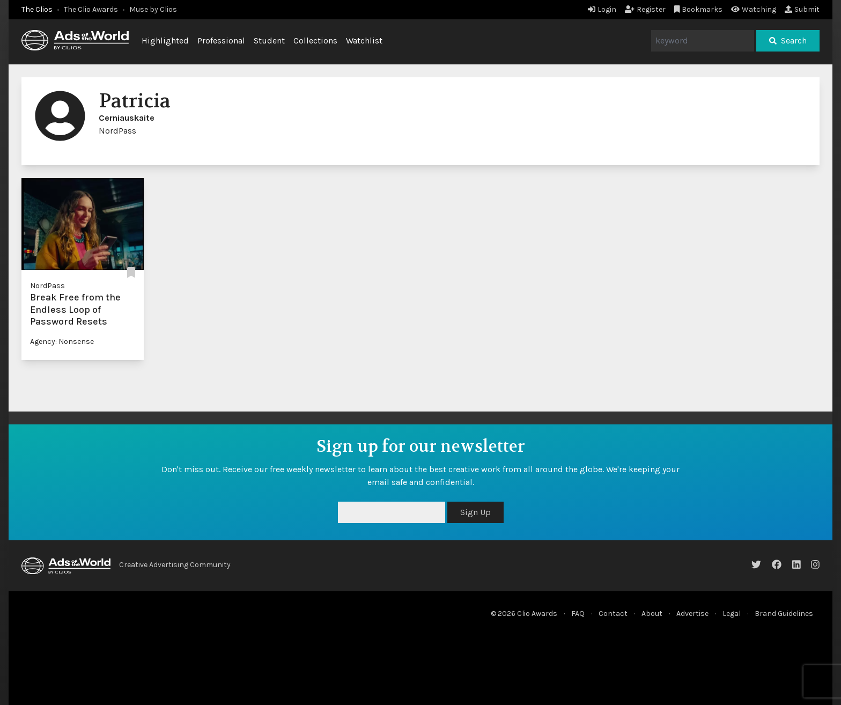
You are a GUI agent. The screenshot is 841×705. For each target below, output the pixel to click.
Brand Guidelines (784, 613)
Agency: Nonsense (62, 341)
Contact (613, 613)
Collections (315, 40)
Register (645, 9)
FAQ (578, 613)
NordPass (47, 285)
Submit (802, 9)
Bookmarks (698, 9)
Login (602, 9)
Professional (221, 40)
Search (788, 40)
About (651, 613)
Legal (731, 613)
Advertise (692, 613)
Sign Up (475, 512)
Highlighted (165, 40)
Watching (753, 9)
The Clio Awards (91, 9)
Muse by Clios (153, 9)
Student (269, 40)
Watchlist (364, 40)
